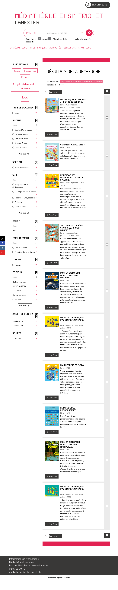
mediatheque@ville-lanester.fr (25, 581)
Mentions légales (55, 587)
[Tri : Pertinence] (55, 92)
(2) (25, 212)
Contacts (66, 587)
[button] (18, 47)
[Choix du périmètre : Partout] (34, 33)
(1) (25, 153)
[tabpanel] (59, 307)
